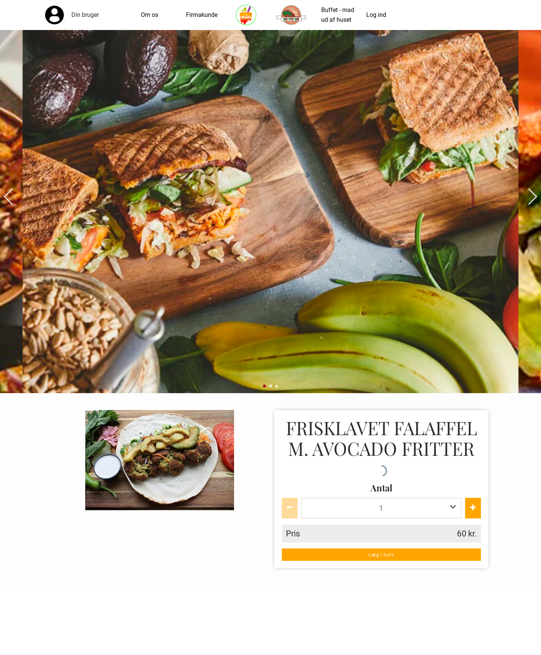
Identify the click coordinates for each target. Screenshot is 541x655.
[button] (9, 196)
